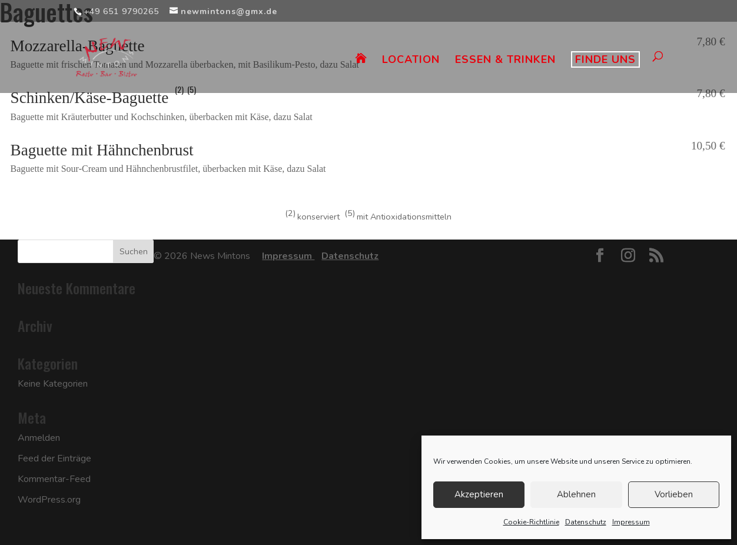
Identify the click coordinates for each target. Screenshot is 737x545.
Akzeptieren (478, 494)
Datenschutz (585, 522)
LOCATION (411, 61)
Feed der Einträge (54, 458)
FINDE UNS (605, 59)
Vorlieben (674, 494)
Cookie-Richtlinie (531, 522)
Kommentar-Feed (54, 479)
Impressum (631, 522)
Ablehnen (576, 494)
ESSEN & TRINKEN (505, 61)
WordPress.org (49, 499)
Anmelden (39, 437)
